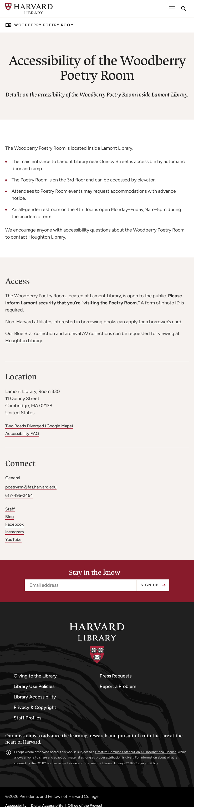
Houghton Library (23, 340)
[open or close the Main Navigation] (172, 9)
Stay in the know (94, 572)
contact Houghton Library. (38, 237)
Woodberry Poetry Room (44, 25)
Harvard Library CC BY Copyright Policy (130, 763)
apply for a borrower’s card (153, 322)
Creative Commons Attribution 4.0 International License (135, 752)
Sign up (150, 585)
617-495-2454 (19, 495)
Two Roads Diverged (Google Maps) (39, 425)
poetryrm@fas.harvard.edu (31, 487)
